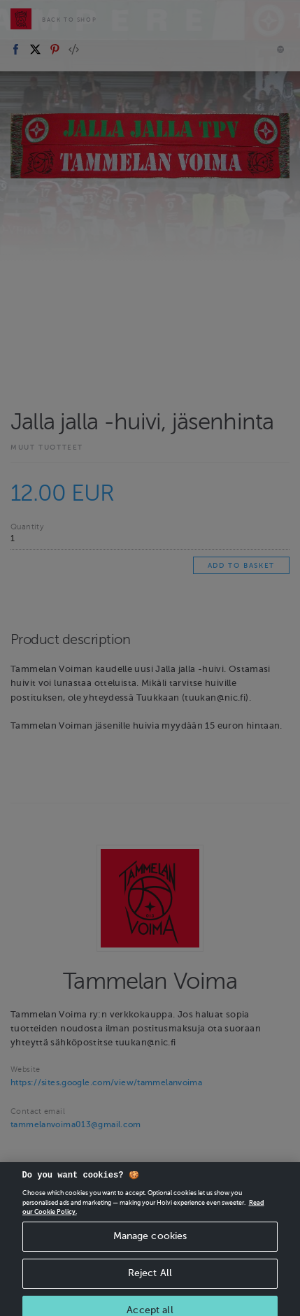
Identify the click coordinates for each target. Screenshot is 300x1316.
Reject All (150, 1282)
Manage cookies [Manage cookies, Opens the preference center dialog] (150, 1245)
